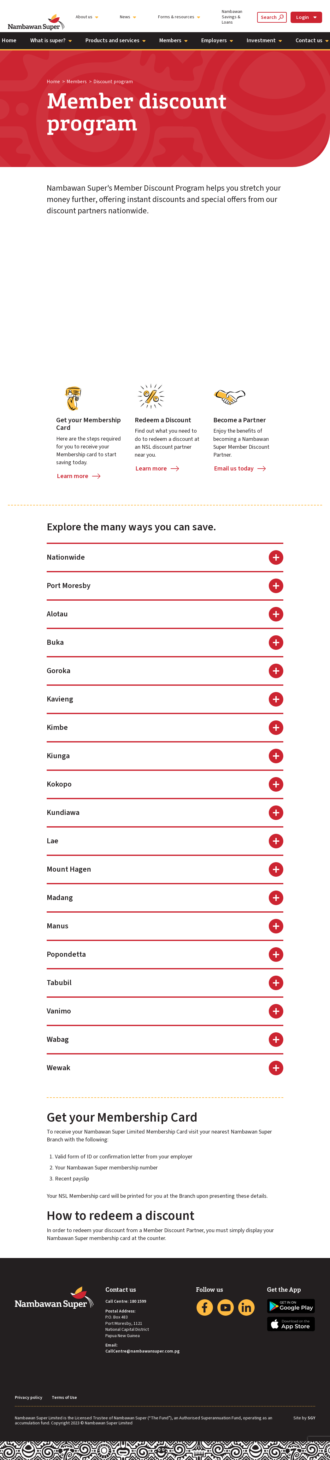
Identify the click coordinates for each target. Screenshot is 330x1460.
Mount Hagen (69, 869)
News (128, 17)
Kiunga (58, 755)
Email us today (234, 468)
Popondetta (66, 954)
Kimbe (57, 727)
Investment (264, 40)
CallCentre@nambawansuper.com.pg (142, 1351)
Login (306, 17)
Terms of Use (64, 1398)
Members (173, 40)
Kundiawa (63, 812)
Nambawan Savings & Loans (232, 17)
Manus (57, 926)
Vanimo (59, 1011)
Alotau (57, 614)
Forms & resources (179, 17)
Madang (60, 897)
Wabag (58, 1039)
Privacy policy (28, 1398)
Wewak (58, 1067)
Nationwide (66, 557)
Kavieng (60, 699)
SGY (311, 1418)
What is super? (51, 40)
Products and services (115, 40)
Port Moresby (69, 585)
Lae (52, 840)
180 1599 (138, 1302)
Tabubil (59, 982)
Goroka (58, 670)
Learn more (72, 476)
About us (87, 17)
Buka (55, 642)
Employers (217, 40)
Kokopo (59, 784)
